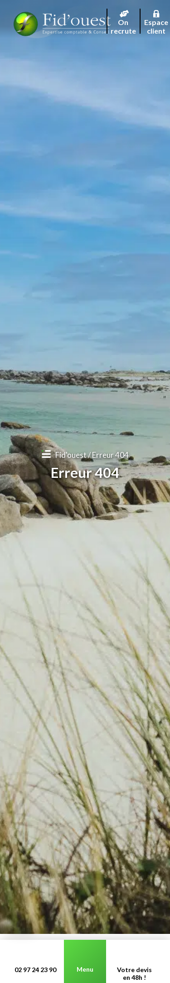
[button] (22, 927)
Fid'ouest (71, 455)
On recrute (123, 16)
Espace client (156, 16)
